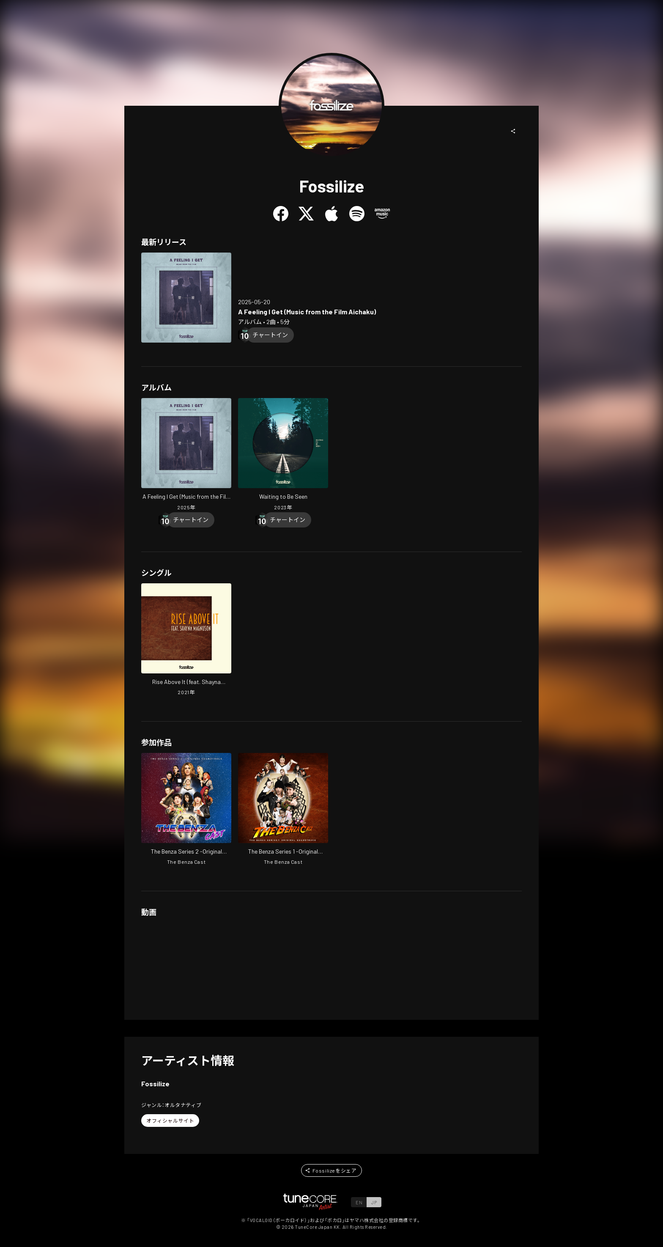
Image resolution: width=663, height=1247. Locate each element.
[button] (513, 131)
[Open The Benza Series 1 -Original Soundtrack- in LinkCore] (283, 810)
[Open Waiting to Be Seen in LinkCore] (283, 455)
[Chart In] (270, 335)
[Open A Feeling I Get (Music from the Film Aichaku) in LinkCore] (186, 298)
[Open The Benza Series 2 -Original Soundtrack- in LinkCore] (186, 810)
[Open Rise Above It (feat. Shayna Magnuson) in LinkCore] (186, 640)
